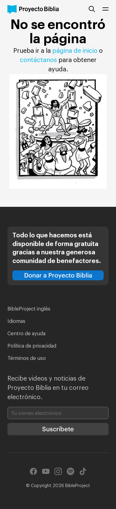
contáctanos (39, 60)
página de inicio (74, 51)
